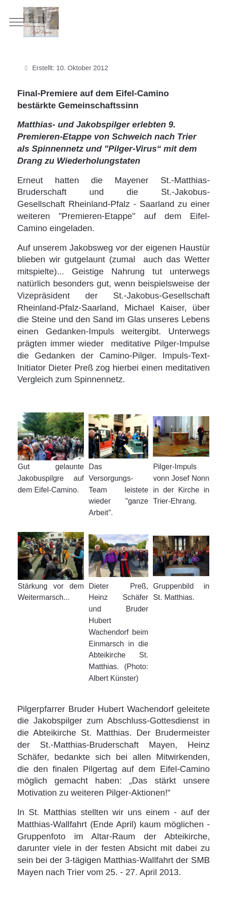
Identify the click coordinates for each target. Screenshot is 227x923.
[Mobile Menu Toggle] (16, 22)
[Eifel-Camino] (113, 22)
